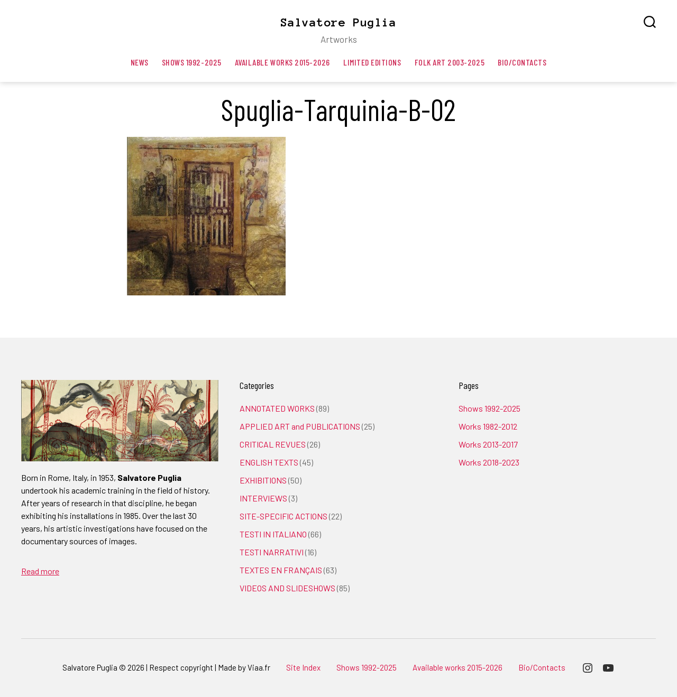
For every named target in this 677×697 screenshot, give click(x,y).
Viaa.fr (259, 667)
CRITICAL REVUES (273, 444)
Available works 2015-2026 (282, 62)
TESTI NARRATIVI (272, 552)
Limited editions (372, 62)
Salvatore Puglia (338, 22)
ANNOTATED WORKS (277, 408)
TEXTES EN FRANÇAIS (281, 570)
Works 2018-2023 (489, 462)
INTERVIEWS (263, 498)
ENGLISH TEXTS (269, 462)
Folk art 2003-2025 (450, 62)
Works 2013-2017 (488, 444)
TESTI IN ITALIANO (273, 534)
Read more (40, 571)
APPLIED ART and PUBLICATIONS (300, 426)
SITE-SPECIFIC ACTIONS (283, 516)
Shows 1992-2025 (192, 62)
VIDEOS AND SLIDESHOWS (287, 588)
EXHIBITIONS (263, 480)
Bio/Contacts (522, 62)
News (140, 62)
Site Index (303, 667)
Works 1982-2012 (488, 426)
